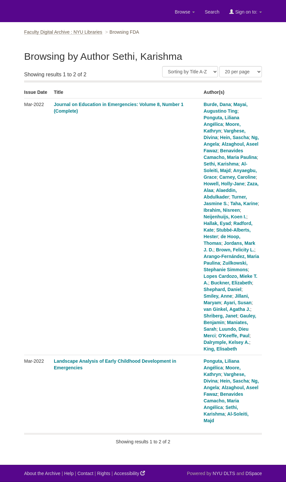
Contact (85, 473)
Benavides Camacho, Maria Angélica (223, 400)
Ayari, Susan (237, 302)
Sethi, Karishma (221, 164)
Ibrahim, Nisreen (222, 210)
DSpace (253, 473)
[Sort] (190, 71)
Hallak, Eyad (217, 223)
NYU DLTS (224, 473)
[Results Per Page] (240, 71)
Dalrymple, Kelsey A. (226, 342)
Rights (103, 473)
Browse (185, 12)
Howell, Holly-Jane (224, 183)
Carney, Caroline (237, 177)
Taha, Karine (244, 203)
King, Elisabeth (220, 349)
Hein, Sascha (234, 137)
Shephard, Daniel (222, 289)
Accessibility (129, 473)
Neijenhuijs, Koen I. (225, 216)
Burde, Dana (217, 104)
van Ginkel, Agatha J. (227, 309)
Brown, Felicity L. (235, 249)
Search (212, 12)
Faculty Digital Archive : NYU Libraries (63, 32)
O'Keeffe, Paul (233, 335)
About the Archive (42, 473)
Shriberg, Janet (220, 315)
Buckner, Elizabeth (231, 282)
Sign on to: (245, 12)
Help (69, 473)
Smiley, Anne (218, 296)
